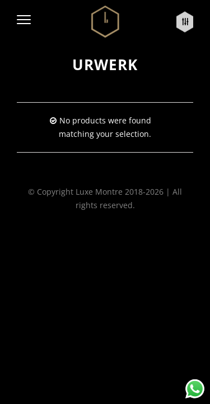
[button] (24, 22)
